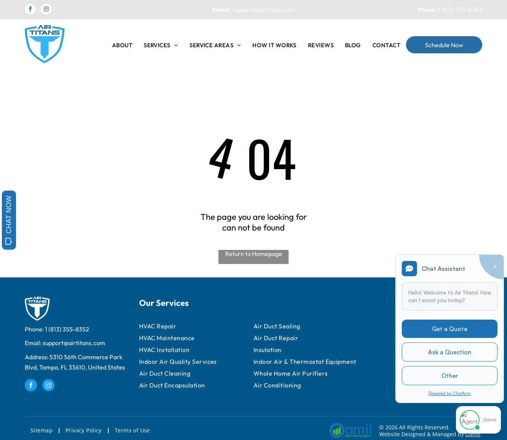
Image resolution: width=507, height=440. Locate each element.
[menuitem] (122, 45)
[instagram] (46, 10)
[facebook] (30, 10)
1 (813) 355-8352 (460, 9)
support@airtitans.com (264, 9)
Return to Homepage (253, 254)
